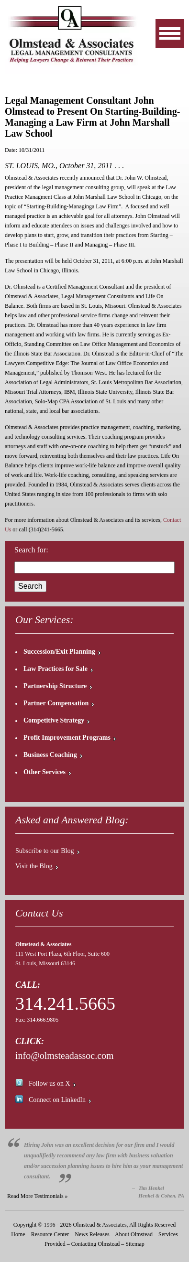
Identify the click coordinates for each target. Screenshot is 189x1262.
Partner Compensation (56, 703)
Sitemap (134, 1243)
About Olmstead (134, 1234)
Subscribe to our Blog (44, 850)
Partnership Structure (55, 686)
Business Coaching (50, 754)
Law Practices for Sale (55, 668)
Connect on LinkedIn (57, 1099)
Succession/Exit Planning (59, 651)
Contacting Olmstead (95, 1243)
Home (18, 1234)
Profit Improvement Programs (67, 737)
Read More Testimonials (35, 1196)
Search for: (31, 550)
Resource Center (50, 1234)
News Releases (92, 1234)
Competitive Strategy (53, 720)
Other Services (44, 772)
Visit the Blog (34, 866)
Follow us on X (49, 1083)
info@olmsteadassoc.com (64, 1055)
